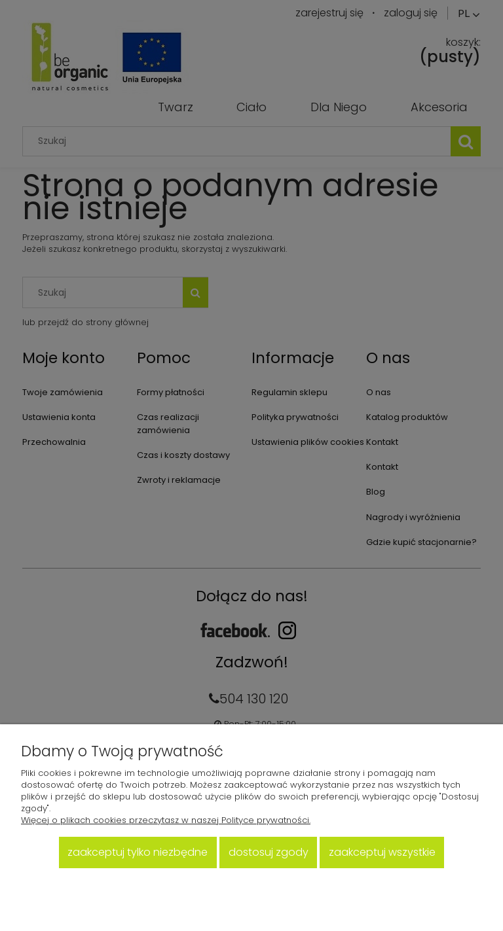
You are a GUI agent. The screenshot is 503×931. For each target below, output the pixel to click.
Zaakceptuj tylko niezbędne (137, 852)
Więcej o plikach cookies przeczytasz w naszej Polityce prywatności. (165, 820)
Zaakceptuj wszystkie (382, 852)
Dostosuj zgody (268, 852)
